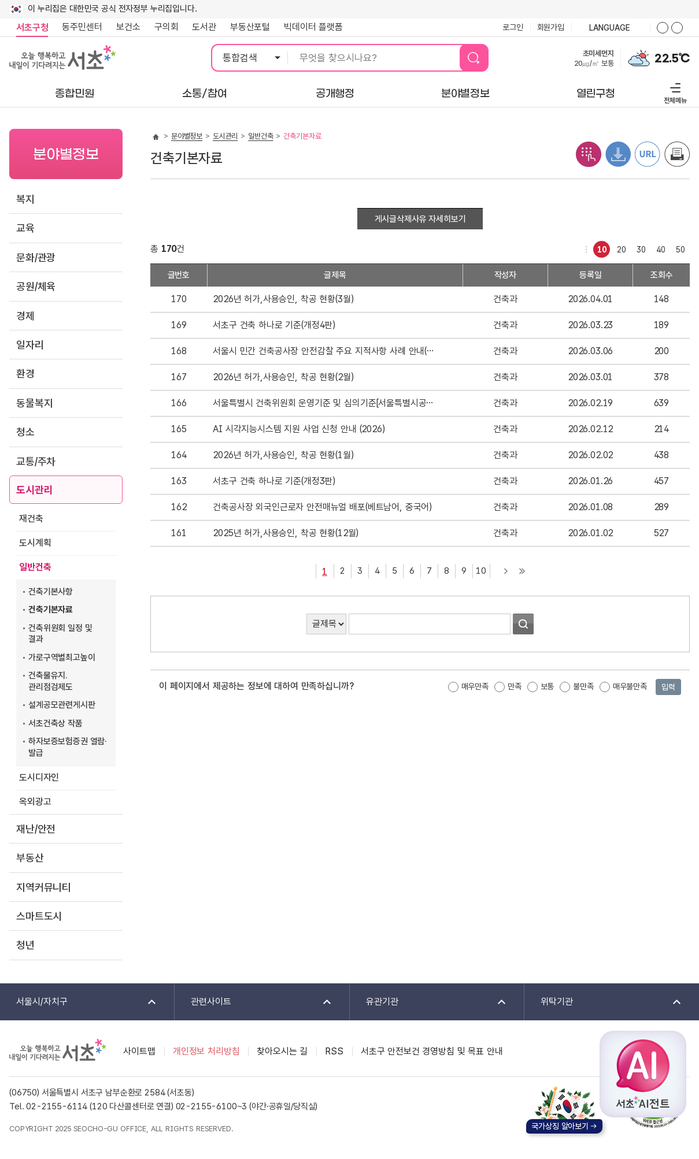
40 (658, 247)
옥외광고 (35, 801)
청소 (25, 432)
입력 (668, 687)
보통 (547, 686)
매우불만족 (630, 686)
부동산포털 (250, 26)
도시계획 (35, 542)
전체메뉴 (674, 92)
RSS (334, 1051)
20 (619, 247)
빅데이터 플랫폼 (313, 26)
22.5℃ (672, 58)
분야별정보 (186, 136)
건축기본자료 (50, 609)
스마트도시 (39, 916)
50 (678, 247)
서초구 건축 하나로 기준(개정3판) (274, 481)
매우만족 (475, 686)
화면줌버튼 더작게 (677, 28)
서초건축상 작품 (55, 723)
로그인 (512, 27)
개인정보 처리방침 (206, 1051)
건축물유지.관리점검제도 (50, 681)
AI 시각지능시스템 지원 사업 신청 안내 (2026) (298, 429)
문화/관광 (36, 257)
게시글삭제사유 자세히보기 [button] (420, 219)
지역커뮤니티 (43, 887)
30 (639, 247)
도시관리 (34, 490)
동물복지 (34, 403)
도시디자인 (39, 777)
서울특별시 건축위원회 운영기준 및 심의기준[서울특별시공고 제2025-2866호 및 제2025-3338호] (325, 403)
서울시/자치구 (79, 1002)
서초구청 (32, 27)
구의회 (166, 26)
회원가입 (550, 27)
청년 (25, 945)
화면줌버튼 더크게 (662, 28)
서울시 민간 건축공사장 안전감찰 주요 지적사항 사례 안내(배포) (325, 351)
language (610, 28)
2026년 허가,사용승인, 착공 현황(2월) (283, 377)
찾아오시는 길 (282, 1051)
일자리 (30, 345)
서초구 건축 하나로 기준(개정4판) (274, 325)
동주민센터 (78, 27)
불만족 (583, 686)
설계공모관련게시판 (61, 705)
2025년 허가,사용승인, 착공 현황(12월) (285, 533)
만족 (515, 686)
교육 (25, 228)
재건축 (31, 518)
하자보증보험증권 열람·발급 (67, 747)
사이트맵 (139, 1051)
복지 (25, 199)
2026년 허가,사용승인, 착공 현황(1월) (283, 455)
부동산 (30, 858)
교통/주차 (36, 461)
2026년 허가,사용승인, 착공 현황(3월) (283, 299)
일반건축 (35, 567)
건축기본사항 (50, 591)
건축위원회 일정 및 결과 (60, 634)
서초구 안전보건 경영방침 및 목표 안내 (432, 1051)
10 (599, 247)
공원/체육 (36, 286)
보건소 (128, 26)
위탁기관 (603, 1002)
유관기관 (429, 1002)
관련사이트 (253, 1002)
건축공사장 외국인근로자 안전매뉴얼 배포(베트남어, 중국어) (322, 507)
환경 (25, 373)
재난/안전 (36, 829)
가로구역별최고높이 (61, 657)
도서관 (204, 26)
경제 (25, 316)
